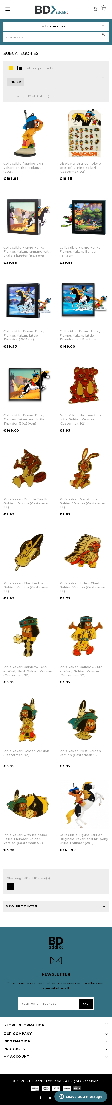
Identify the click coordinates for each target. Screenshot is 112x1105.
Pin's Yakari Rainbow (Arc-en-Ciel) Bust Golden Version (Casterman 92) (27, 671)
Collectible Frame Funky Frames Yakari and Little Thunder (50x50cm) (24, 419)
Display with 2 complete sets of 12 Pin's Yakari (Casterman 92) (80, 167)
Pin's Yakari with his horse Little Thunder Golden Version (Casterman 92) (25, 839)
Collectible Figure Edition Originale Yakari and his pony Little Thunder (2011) (84, 839)
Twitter (50, 1098)
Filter (15, 82)
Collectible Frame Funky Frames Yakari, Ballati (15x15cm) (80, 251)
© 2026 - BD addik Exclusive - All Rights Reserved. (56, 1081)
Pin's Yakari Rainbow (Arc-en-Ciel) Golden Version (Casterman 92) (82, 671)
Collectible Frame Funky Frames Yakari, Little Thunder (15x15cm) (23, 335)
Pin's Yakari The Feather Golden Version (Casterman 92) (26, 587)
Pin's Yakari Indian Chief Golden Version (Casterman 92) (83, 587)
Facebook (40, 1098)
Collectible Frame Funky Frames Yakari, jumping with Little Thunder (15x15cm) (27, 251)
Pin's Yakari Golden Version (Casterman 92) (26, 753)
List (19, 68)
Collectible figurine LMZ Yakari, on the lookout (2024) (23, 167)
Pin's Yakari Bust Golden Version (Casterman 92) (80, 753)
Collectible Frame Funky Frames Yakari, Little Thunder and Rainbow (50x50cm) (80, 337)
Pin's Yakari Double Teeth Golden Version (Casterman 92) (26, 503)
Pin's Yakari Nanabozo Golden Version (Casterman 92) (83, 503)
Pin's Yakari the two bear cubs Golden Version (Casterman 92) (81, 419)
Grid (11, 68)
